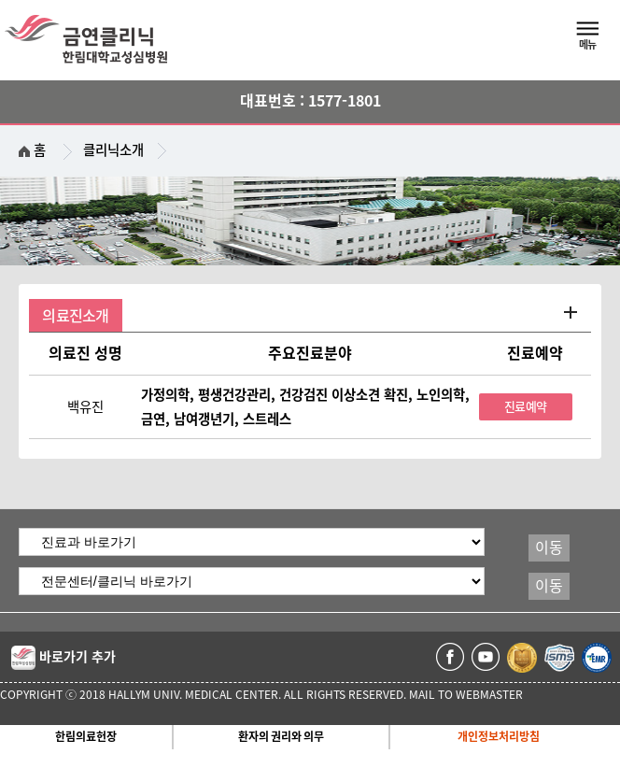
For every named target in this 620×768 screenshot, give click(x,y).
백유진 (85, 407)
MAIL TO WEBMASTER (466, 694)
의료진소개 (75, 315)
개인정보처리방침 (499, 736)
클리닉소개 (113, 150)
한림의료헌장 (86, 736)
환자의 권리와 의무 (281, 736)
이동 (549, 547)
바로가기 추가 (63, 656)
